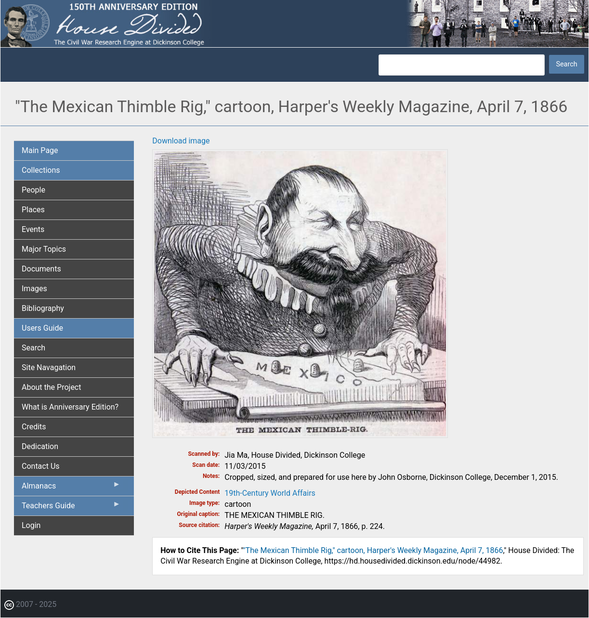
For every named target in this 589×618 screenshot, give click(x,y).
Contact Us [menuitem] (41, 466)
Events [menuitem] (33, 229)
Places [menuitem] (33, 209)
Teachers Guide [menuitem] (71, 507)
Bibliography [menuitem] (43, 308)
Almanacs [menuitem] (71, 488)
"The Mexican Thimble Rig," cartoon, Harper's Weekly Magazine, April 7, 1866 (373, 550)
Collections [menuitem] (41, 170)
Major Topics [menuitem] (44, 249)
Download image (180, 140)
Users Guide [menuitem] (42, 328)
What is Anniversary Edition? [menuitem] (70, 407)
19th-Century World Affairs (269, 493)
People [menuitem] (33, 189)
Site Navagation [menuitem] (49, 367)
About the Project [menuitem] (51, 387)
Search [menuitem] (33, 347)
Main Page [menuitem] (40, 150)
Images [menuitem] (34, 288)
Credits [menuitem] (34, 426)
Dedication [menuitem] (40, 446)
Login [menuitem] (31, 525)
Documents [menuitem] (41, 268)
